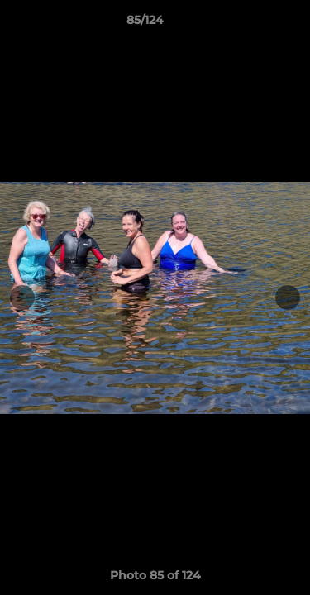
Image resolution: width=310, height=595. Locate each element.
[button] (250, 24)
